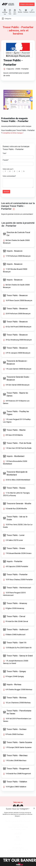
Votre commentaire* (9, 176)
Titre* (4, 153)
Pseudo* (6, 160)
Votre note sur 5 (8, 169)
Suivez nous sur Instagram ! (17, 809)
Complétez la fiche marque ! (12, 133)
